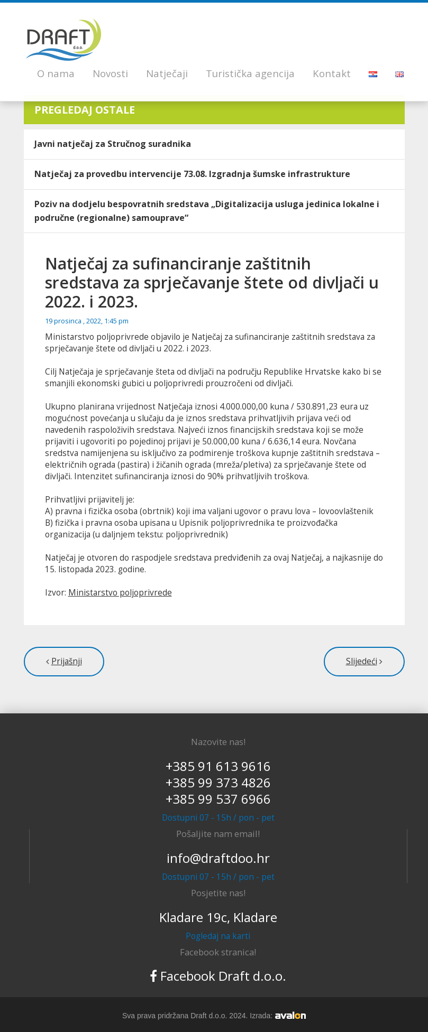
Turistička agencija (250, 73)
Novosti (110, 73)
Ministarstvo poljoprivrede (120, 592)
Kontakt (332, 73)
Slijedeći (361, 661)
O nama (56, 73)
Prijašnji (66, 661)
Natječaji (167, 73)
